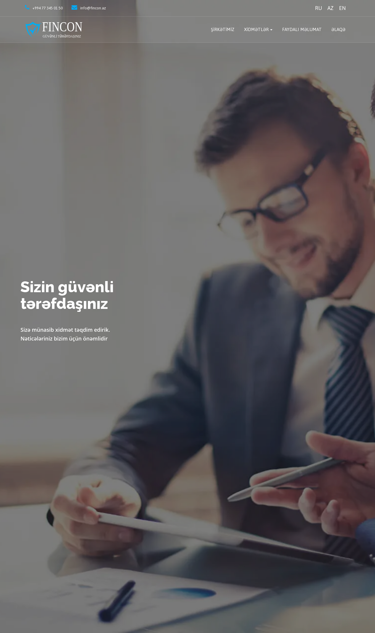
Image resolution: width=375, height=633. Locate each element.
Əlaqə (338, 29)
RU (318, 8)
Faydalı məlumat (302, 29)
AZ (330, 8)
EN (342, 8)
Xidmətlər (256, 29)
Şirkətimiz (222, 29)
